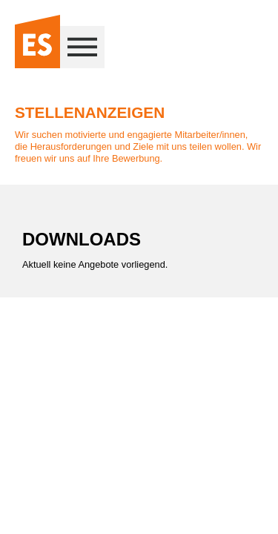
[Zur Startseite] (37, 42)
